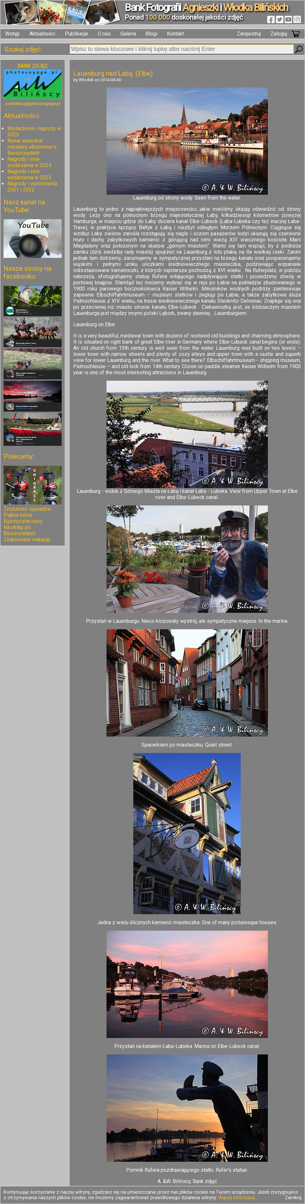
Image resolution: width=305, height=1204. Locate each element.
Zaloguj (278, 34)
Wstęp (12, 34)
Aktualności (42, 34)
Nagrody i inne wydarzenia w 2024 (29, 162)
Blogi (151, 34)
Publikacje (76, 34)
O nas (104, 34)
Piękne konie (18, 515)
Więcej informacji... (238, 1197)
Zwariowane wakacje (27, 539)
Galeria (128, 34)
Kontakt (175, 34)
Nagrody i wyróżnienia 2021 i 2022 (32, 187)
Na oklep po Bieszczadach (20, 530)
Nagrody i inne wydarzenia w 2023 (29, 174)
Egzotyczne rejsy (23, 521)
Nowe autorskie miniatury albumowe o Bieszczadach (31, 147)
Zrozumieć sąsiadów (27, 509)
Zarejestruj (249, 34)
